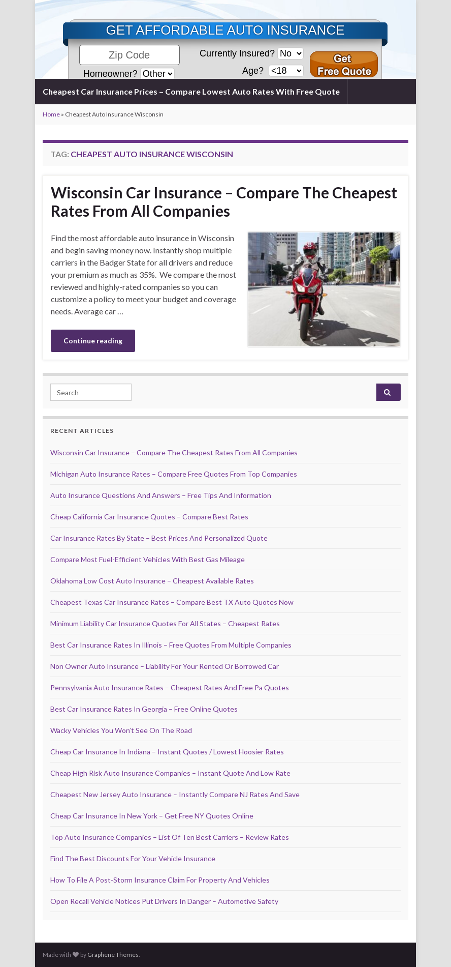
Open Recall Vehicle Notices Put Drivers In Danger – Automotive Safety (164, 901)
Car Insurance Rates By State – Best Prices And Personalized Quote (159, 538)
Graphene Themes (113, 954)
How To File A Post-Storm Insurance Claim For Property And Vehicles (160, 879)
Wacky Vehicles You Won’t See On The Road (121, 730)
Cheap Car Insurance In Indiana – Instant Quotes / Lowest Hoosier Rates (167, 751)
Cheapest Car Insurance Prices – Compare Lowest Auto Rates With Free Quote (191, 91)
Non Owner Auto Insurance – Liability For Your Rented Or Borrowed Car (164, 666)
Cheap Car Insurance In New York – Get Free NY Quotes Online (151, 815)
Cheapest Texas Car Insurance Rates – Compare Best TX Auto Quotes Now (172, 602)
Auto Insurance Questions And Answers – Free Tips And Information (160, 495)
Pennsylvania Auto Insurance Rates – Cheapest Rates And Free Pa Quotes (169, 687)
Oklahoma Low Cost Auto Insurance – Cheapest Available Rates (152, 580)
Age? (254, 71)
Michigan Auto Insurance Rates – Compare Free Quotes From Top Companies (173, 474)
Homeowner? (110, 74)
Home (51, 114)
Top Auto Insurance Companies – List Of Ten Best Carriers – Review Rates (169, 837)
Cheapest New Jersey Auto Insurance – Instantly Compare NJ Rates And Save (175, 794)
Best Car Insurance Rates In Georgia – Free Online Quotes (144, 709)
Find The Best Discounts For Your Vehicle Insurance (132, 858)
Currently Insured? (237, 53)
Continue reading (92, 340)
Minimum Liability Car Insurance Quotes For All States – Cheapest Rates (165, 623)
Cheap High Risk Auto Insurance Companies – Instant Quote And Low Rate (170, 773)
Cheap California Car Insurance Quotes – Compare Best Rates (149, 516)
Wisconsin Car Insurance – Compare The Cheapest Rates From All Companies (224, 201)
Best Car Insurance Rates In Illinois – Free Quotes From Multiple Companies (171, 644)
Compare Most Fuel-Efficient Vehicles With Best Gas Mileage (147, 559)
